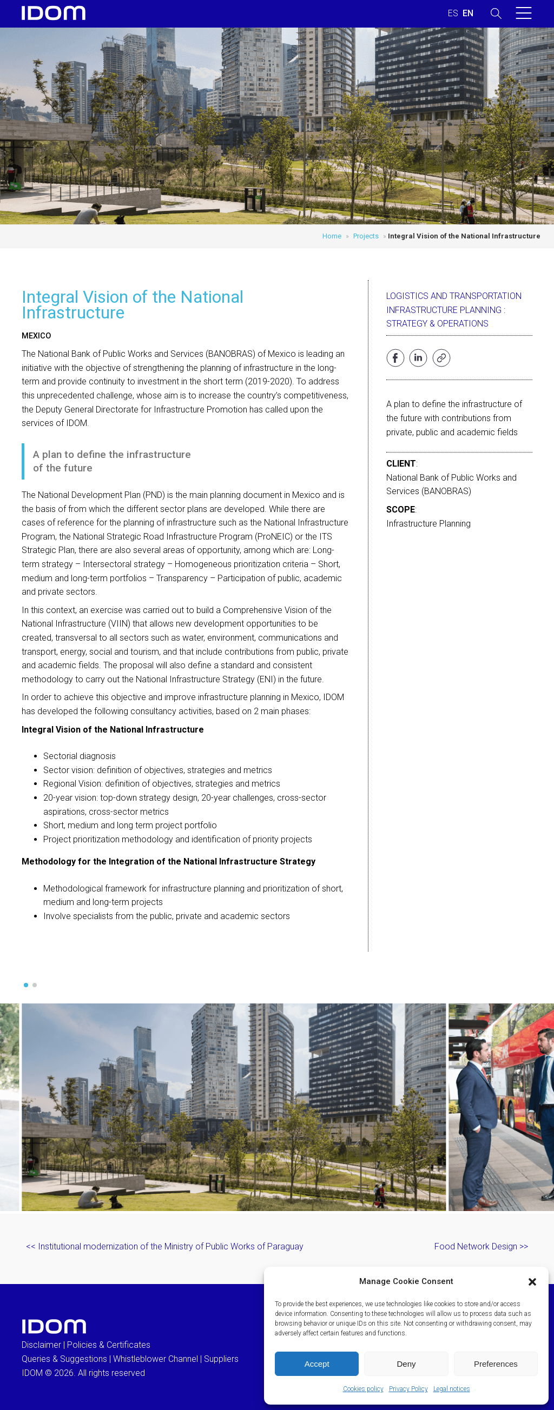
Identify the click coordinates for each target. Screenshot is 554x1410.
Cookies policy (363, 1389)
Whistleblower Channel (155, 1359)
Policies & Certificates (108, 1345)
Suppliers (221, 1359)
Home (331, 236)
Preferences (496, 1363)
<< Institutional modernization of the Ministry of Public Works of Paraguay (165, 1246)
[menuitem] (453, 13)
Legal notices (451, 1389)
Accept (317, 1363)
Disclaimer (41, 1345)
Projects (366, 236)
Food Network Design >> (481, 1246)
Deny (406, 1363)
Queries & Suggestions (64, 1359)
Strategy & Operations (437, 323)
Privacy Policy (408, 1389)
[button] (532, 1281)
